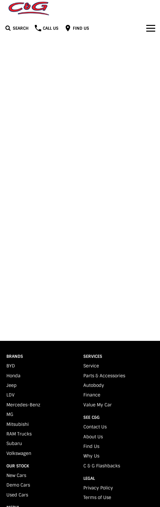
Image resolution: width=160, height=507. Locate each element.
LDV (10, 395)
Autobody (93, 385)
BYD (10, 366)
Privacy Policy (98, 488)
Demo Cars (18, 485)
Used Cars (17, 495)
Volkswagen (18, 453)
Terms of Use (97, 497)
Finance (91, 395)
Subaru (14, 443)
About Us (93, 437)
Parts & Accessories (104, 376)
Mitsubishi (17, 424)
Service (91, 366)
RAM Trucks (19, 434)
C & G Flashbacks (101, 466)
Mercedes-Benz (23, 405)
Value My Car (97, 405)
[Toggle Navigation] (150, 28)
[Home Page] (29, 8)
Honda (13, 376)
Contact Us (95, 427)
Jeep (11, 385)
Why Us (91, 456)
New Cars (16, 475)
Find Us (91, 446)
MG (9, 414)
